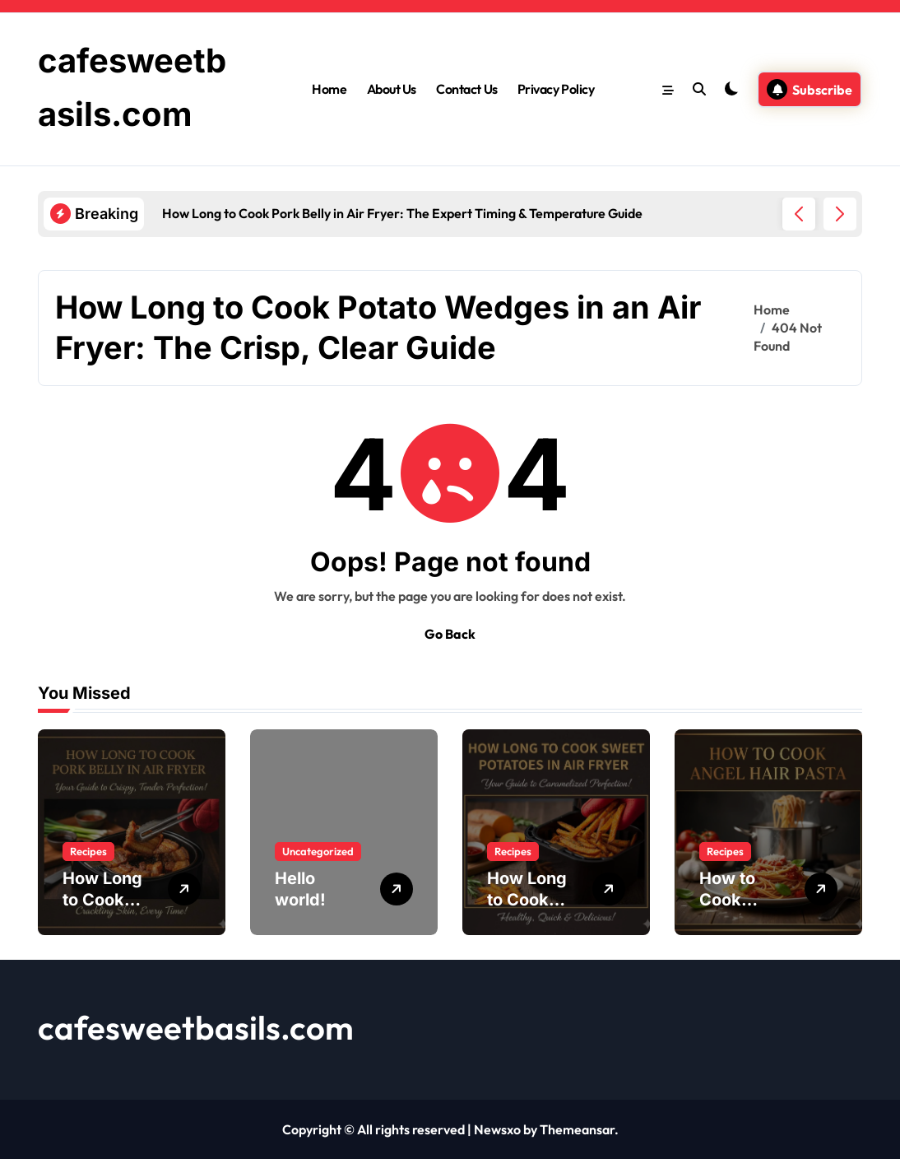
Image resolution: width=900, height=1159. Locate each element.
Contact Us (466, 89)
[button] (839, 214)
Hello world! (300, 889)
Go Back (450, 634)
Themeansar (577, 1129)
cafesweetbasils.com (196, 1027)
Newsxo (497, 1129)
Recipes (88, 851)
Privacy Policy (555, 89)
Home (329, 89)
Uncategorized (318, 851)
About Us (391, 89)
